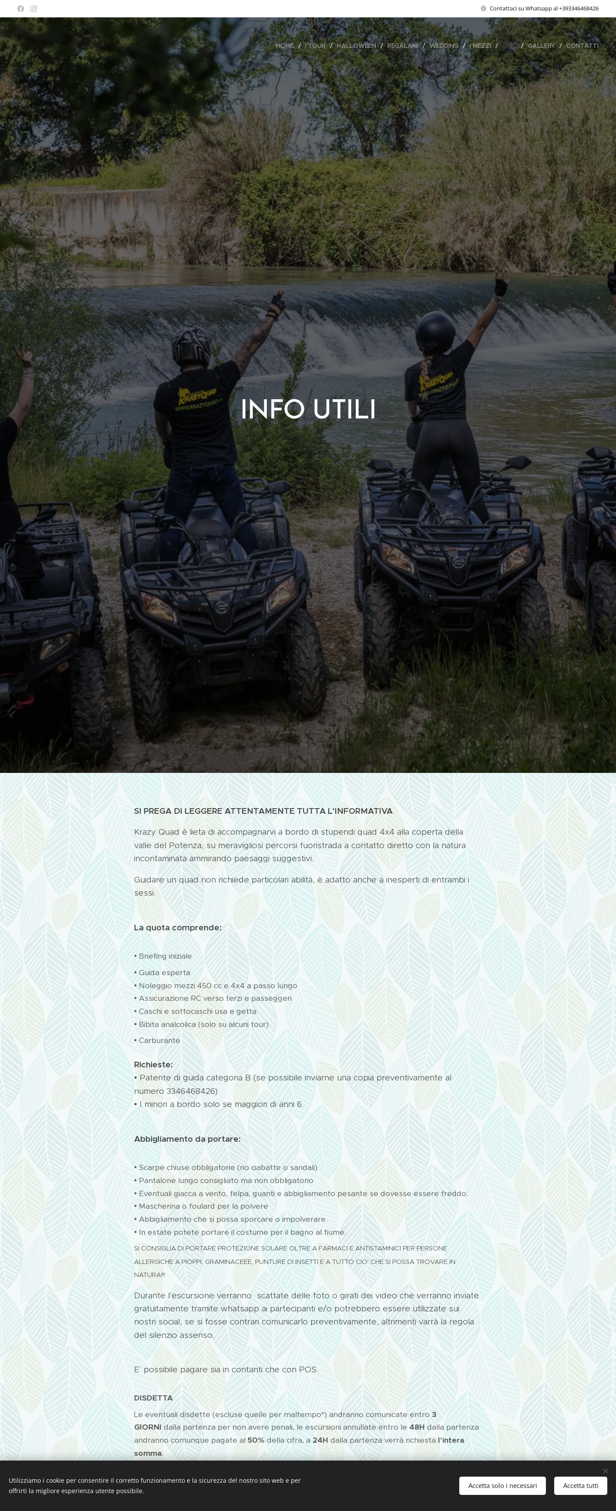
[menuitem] (287, 46)
